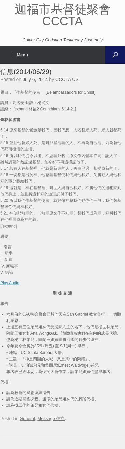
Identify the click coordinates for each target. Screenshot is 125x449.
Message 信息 (51, 418)
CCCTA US (67, 79)
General (27, 418)
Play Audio (9, 283)
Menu (20, 54)
